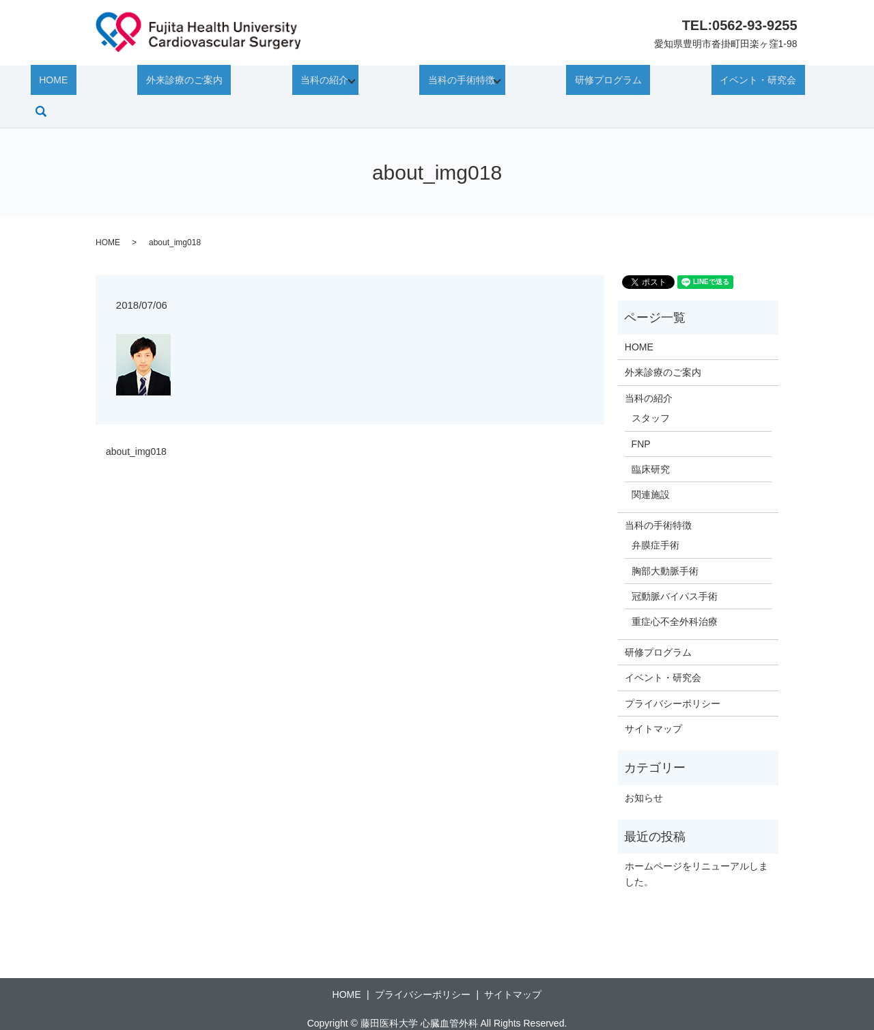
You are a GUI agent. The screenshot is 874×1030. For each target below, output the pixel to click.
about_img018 (136, 422)
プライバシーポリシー (672, 674)
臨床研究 (651, 440)
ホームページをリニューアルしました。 (696, 846)
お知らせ (644, 769)
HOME (61, 81)
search (816, 82)
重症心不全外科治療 (675, 593)
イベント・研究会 (706, 81)
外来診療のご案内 (175, 81)
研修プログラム (574, 81)
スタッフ (651, 389)
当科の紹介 (298, 81)
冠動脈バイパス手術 (675, 567)
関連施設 (651, 466)
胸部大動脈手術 (665, 542)
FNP (641, 415)
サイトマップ (653, 700)
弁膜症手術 (655, 516)
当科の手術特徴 (431, 81)
